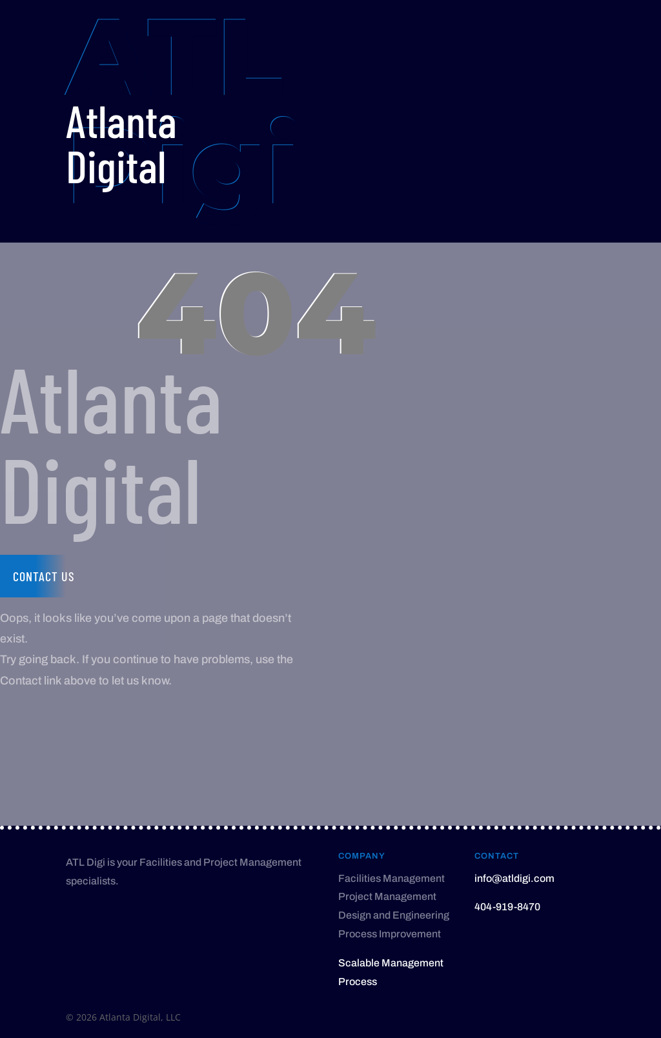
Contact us (44, 576)
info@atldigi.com (514, 878)
